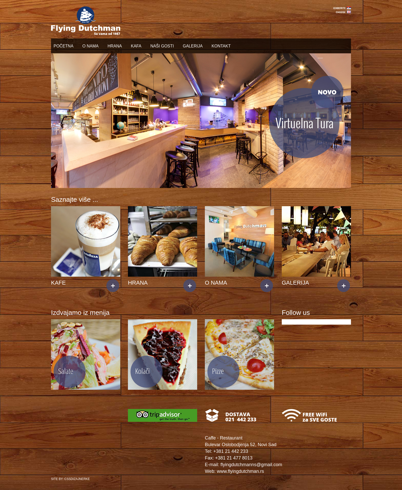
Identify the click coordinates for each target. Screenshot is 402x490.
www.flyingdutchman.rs (240, 471)
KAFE (58, 282)
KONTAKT (221, 46)
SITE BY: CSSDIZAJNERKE (70, 479)
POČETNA (63, 46)
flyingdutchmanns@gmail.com (251, 464)
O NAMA (90, 46)
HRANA (114, 46)
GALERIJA (193, 46)
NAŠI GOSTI (162, 46)
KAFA (136, 46)
